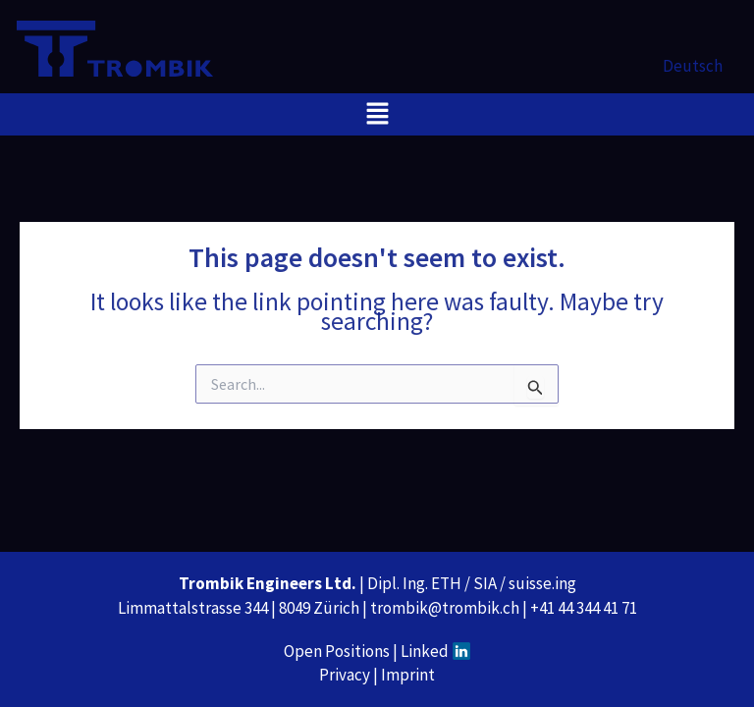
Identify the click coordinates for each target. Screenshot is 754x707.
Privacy (344, 674)
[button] (377, 114)
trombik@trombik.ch (444, 608)
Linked (436, 651)
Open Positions (337, 651)
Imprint (408, 674)
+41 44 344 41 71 (583, 608)
